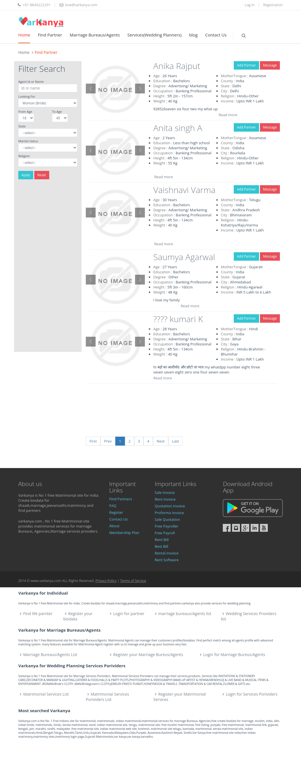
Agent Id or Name (31, 81)
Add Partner (246, 65)
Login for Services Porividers (252, 694)
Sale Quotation (167, 519)
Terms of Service (133, 580)
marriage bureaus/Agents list (184, 613)
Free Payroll (165, 532)
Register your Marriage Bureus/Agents (148, 654)
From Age (25, 111)
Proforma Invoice (169, 512)
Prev (108, 441)
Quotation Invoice (170, 505)
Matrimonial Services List (46, 694)
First (93, 441)
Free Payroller (166, 526)
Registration (273, 4)
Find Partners (120, 498)
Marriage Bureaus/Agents (95, 35)
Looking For (26, 96)
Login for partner (129, 613)
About (114, 525)
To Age (57, 111)
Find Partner (50, 35)
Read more (228, 114)
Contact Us (216, 35)
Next (161, 441)
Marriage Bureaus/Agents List (50, 654)
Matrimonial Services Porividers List (107, 696)
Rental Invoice (167, 553)
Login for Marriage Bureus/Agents (234, 654)
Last (175, 441)
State (22, 126)
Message (270, 65)
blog (193, 35)
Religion (24, 156)
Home (24, 35)
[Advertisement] (47, 268)
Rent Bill (162, 539)
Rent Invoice (165, 499)
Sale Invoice (165, 492)
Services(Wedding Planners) (154, 35)
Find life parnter (38, 613)
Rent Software (167, 559)
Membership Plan (124, 532)
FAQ (112, 505)
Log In (250, 4)
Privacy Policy (105, 580)
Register (116, 512)
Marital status (28, 141)
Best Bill (161, 546)
